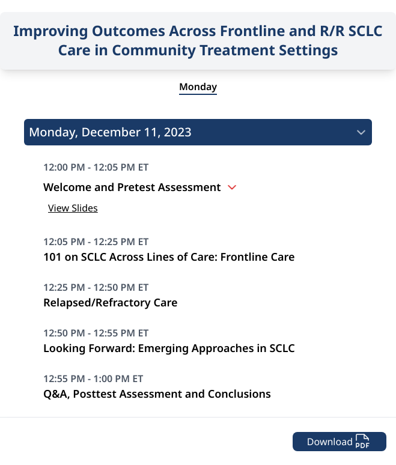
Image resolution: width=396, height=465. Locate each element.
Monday (198, 86)
